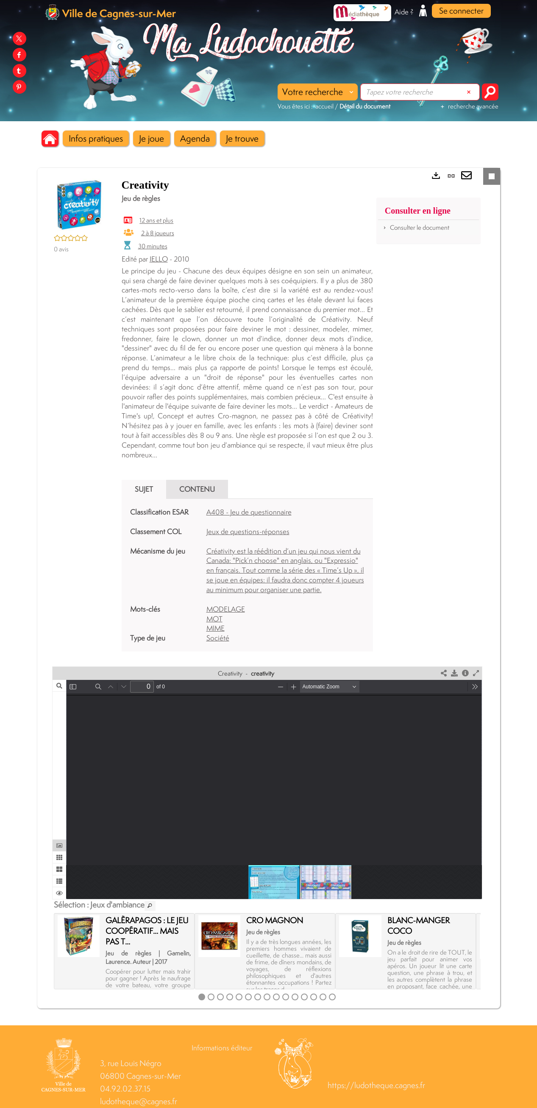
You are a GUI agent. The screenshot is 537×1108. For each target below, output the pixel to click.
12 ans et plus (156, 221)
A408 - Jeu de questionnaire (249, 512)
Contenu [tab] (197, 489)
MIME (215, 628)
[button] (96, 138)
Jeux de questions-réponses (247, 531)
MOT (214, 619)
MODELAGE (225, 609)
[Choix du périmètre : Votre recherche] (318, 92)
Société (217, 638)
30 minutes (152, 246)
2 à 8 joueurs (157, 233)
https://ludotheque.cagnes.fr (376, 1085)
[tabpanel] (247, 575)
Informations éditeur (222, 1047)
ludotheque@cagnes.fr (138, 1101)
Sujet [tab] (144, 489)
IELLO (159, 259)
